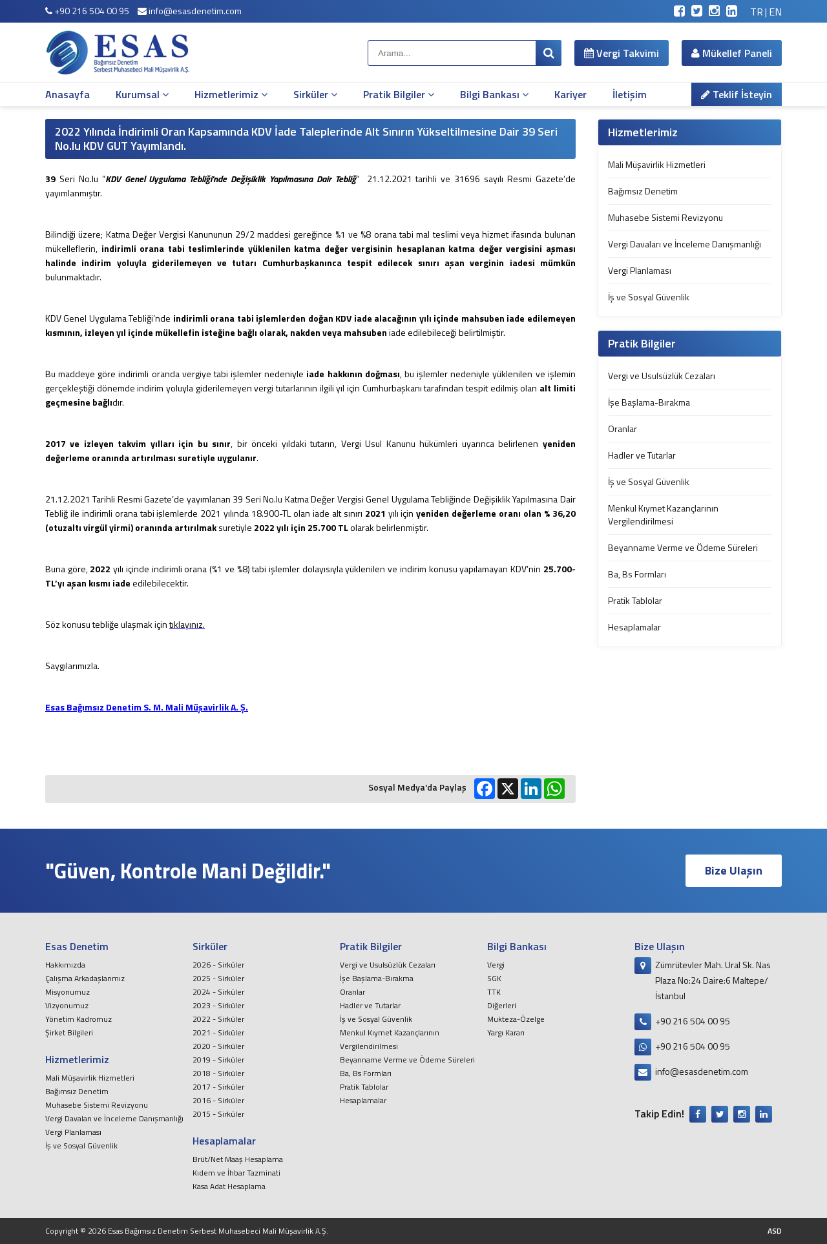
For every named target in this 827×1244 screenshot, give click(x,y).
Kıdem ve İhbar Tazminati (236, 1172)
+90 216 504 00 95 (87, 10)
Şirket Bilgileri (69, 1032)
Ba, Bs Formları (637, 574)
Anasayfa (67, 94)
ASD (775, 1231)
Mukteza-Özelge (516, 1019)
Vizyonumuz (67, 1005)
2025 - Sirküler (218, 978)
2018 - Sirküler (218, 1073)
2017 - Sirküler (218, 1087)
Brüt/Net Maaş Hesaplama (238, 1159)
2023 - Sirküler (218, 1005)
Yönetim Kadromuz (78, 1019)
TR (756, 11)
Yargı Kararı (506, 1032)
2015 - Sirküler (218, 1114)
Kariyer (570, 94)
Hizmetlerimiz (230, 94)
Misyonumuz (67, 992)
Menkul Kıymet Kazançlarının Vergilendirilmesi (663, 514)
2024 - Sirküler (218, 992)
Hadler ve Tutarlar (642, 455)
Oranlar (622, 428)
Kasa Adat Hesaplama (229, 1186)
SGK (494, 978)
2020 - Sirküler (218, 1046)
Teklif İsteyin (736, 94)
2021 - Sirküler (218, 1032)
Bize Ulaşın (733, 870)
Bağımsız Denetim (643, 191)
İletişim (629, 94)
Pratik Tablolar (635, 600)
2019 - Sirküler (218, 1059)
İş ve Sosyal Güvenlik (648, 297)
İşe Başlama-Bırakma (649, 402)
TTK (494, 992)
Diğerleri (501, 1005)
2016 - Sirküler (218, 1100)
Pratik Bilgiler (398, 94)
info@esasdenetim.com (190, 10)
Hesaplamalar (634, 627)
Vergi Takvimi (621, 53)
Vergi (496, 965)
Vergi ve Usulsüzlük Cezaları (661, 375)
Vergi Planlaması (639, 270)
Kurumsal (142, 94)
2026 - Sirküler (218, 965)
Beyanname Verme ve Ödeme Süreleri (683, 547)
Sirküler (315, 94)
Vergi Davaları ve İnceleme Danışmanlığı (684, 244)
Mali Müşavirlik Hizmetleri (657, 164)
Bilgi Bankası (494, 94)
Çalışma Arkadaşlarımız (85, 978)
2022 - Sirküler (218, 1019)
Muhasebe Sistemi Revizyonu (665, 217)
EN (775, 11)
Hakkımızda (65, 965)
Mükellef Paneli (731, 53)
